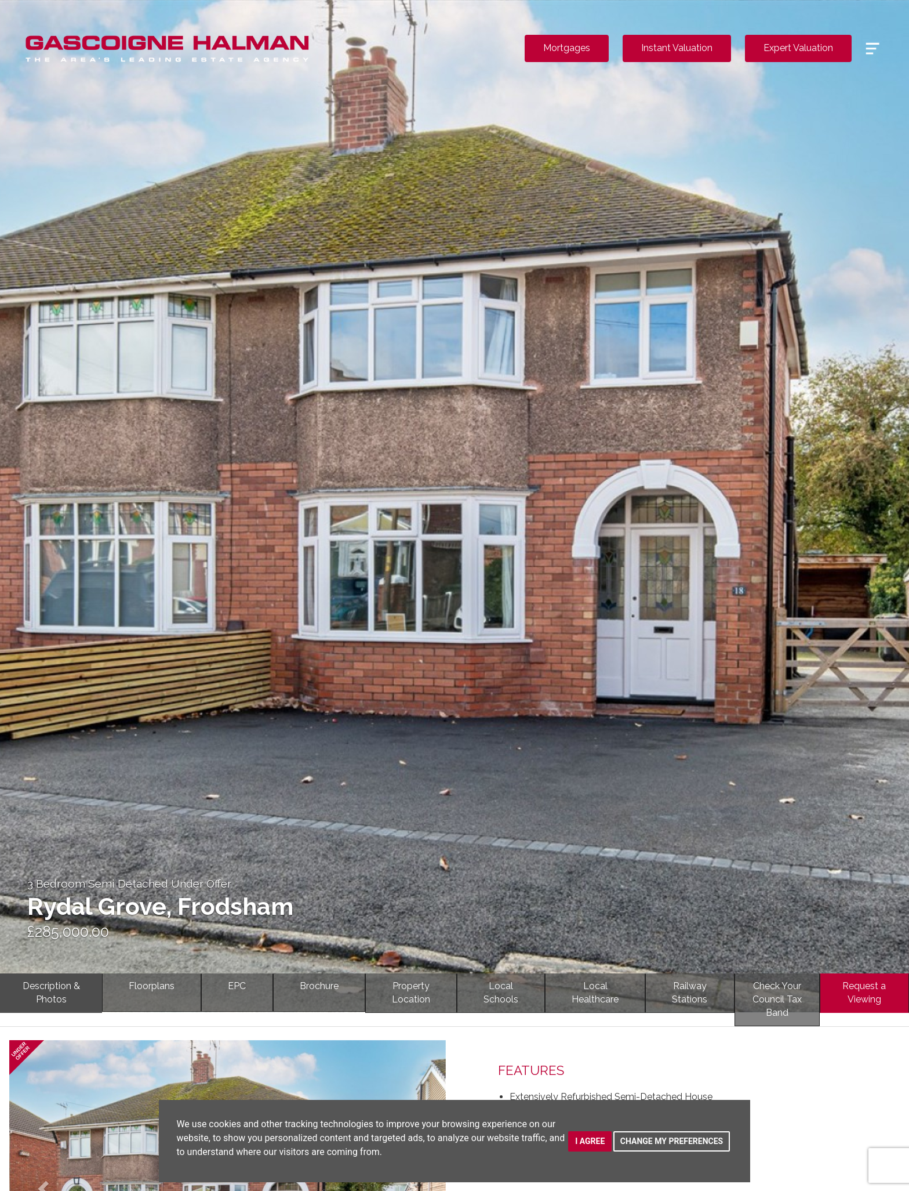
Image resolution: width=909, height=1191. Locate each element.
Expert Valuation (798, 47)
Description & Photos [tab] (51, 992)
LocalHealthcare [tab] (595, 992)
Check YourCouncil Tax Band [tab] (777, 999)
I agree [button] (590, 1141)
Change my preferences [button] (671, 1141)
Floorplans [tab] (151, 985)
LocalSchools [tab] (500, 992)
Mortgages (566, 47)
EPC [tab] (237, 985)
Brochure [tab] (319, 985)
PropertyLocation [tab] (411, 992)
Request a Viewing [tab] (864, 992)
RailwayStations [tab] (689, 992)
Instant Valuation (676, 47)
